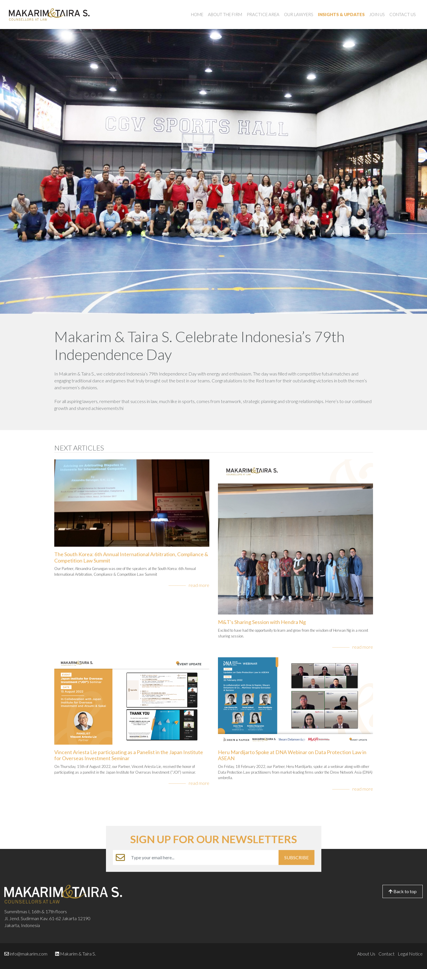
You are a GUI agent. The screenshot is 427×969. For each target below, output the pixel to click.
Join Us (377, 14)
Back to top (403, 891)
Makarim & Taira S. (78, 953)
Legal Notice (410, 953)
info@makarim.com (28, 953)
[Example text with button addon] (203, 857)
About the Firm (225, 14)
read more (199, 585)
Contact (386, 953)
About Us (366, 953)
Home (197, 14)
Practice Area (263, 14)
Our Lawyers (298, 14)
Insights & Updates (341, 14)
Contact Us (402, 14)
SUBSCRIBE (296, 857)
